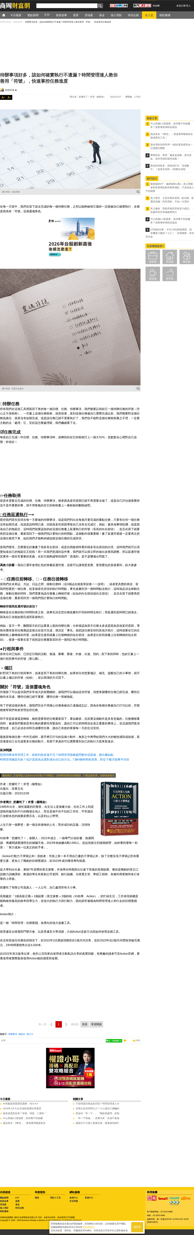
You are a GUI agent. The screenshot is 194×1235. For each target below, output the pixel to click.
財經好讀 (9, 90)
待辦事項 (12, 1034)
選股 (37, 1197)
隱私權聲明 (88, 1227)
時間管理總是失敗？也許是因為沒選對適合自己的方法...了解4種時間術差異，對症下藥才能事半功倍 (64, 759)
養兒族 (187, 261)
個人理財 (4, 1208)
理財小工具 (55, 1197)
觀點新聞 (4, 1197)
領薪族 (153, 261)
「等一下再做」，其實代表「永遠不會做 (97, 1118)
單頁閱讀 (96, 1024)
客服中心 (89, 1197)
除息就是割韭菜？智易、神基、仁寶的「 (25, 1113)
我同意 (137, 1227)
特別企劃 (19, 1208)
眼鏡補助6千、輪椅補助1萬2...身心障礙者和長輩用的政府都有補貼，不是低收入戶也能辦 (170, 187)
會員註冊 (180, 5)
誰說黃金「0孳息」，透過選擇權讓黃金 (24, 1123)
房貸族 (170, 261)
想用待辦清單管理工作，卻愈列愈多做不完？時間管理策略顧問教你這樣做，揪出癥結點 (56, 754)
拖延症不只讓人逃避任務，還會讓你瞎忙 (97, 1123)
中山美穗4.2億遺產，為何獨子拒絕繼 (23, 1118)
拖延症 (21, 1034)
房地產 (3, 1204)
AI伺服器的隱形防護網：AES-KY (20, 1103)
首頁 (6, 15)
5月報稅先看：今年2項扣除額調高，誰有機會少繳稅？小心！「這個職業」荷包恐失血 (170, 233)
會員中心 (74, 1197)
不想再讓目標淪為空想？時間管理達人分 (97, 1103)
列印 (138, 1040)
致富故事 (4, 1201)
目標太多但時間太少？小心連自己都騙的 (97, 1108)
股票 (17, 1201)
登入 (188, 5)
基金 (17, 1204)
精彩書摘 (4, 1211)
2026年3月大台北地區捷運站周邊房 (22, 1108)
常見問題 (74, 1201)
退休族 (153, 278)
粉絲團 (156, 5)
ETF (17, 1197)
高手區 (170, 278)
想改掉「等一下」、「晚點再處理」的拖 (97, 1113)
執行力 (30, 1034)
